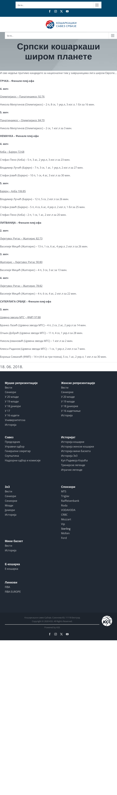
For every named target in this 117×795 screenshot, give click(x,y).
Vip (63, 524)
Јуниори (10, 510)
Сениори (10, 392)
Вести (8, 387)
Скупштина (12, 455)
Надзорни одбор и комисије (23, 460)
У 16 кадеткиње (71, 411)
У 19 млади (12, 401)
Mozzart (66, 519)
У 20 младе (68, 397)
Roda (64, 505)
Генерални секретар (18, 451)
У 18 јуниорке (69, 406)
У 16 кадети (12, 415)
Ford (64, 538)
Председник (12, 442)
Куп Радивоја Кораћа (74, 460)
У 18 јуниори (13, 406)
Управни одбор (14, 446)
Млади (9, 505)
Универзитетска (15, 420)
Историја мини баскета (76, 451)
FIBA (7, 587)
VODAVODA (68, 510)
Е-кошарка (11, 569)
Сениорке (67, 392)
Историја (10, 424)
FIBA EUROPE (13, 591)
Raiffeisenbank (70, 501)
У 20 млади (12, 397)
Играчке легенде (71, 470)
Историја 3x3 (69, 455)
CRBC (64, 514)
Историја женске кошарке (77, 446)
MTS (63, 491)
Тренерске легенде (73, 465)
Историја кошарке (72, 442)
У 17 (7, 411)
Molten (65, 533)
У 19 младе (68, 401)
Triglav (65, 496)
